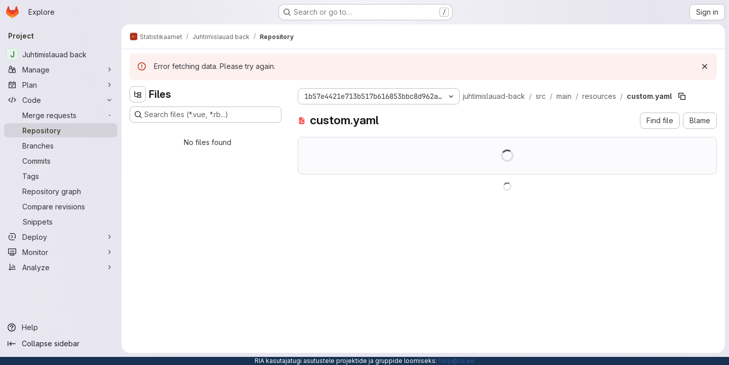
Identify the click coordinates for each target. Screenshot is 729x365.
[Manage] (60, 69)
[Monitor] (60, 252)
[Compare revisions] (60, 206)
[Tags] (60, 176)
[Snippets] (60, 221)
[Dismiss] (705, 66)
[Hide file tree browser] (138, 94)
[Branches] (60, 145)
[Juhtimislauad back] (60, 54)
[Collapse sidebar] (60, 344)
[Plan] (60, 85)
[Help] (60, 327)
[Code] (60, 100)
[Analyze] (60, 267)
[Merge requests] (60, 115)
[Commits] (60, 161)
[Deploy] (60, 237)
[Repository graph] (60, 191)
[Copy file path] (682, 96)
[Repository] (60, 130)
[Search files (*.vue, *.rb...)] (205, 114)
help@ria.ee (456, 360)
